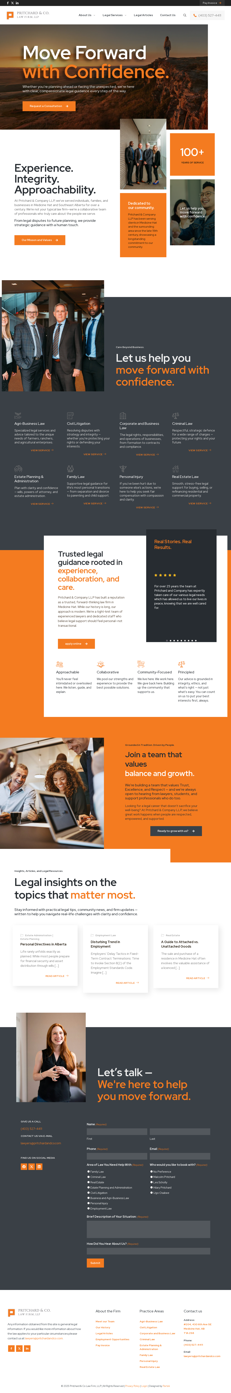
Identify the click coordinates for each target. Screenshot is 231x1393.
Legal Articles (104, 1333)
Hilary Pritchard (162, 1187)
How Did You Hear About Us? (112, 1244)
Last (152, 1139)
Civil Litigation (98, 1193)
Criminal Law (98, 1177)
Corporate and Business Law (157, 1333)
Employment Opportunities (112, 1339)
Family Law (97, 1172)
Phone (97, 1149)
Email (159, 1149)
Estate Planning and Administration (111, 1187)
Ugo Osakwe (161, 1193)
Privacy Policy (132, 1386)
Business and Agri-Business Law (109, 1198)
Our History (103, 1327)
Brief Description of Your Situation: (117, 1217)
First (89, 1139)
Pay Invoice (103, 1345)
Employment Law (101, 1208)
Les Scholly (160, 1182)
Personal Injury (99, 1203)
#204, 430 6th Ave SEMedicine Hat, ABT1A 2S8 (198, 1329)
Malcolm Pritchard (164, 1177)
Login (144, 1386)
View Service (42, 450)
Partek (166, 1386)
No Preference (162, 1172)
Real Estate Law (150, 1367)
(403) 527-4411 (31, 1129)
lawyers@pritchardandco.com (41, 1143)
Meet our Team (105, 1321)
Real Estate (97, 1182)
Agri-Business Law (151, 1321)
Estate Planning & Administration (151, 1347)
